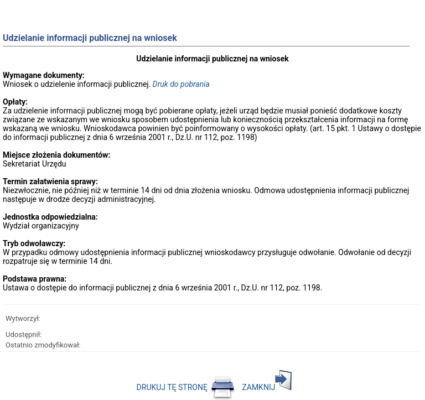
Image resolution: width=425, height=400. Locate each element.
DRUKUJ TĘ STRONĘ (186, 387)
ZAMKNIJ (267, 387)
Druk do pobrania (181, 84)
